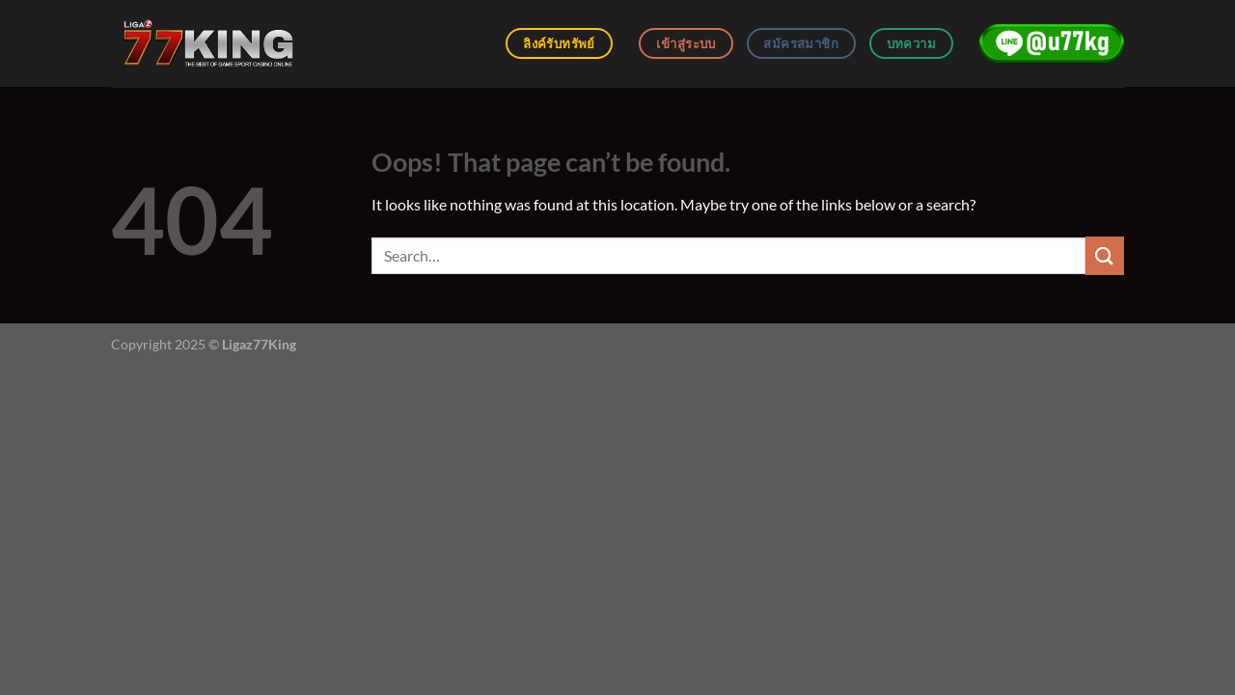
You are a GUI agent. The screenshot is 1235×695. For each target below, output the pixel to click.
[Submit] (1104, 255)
